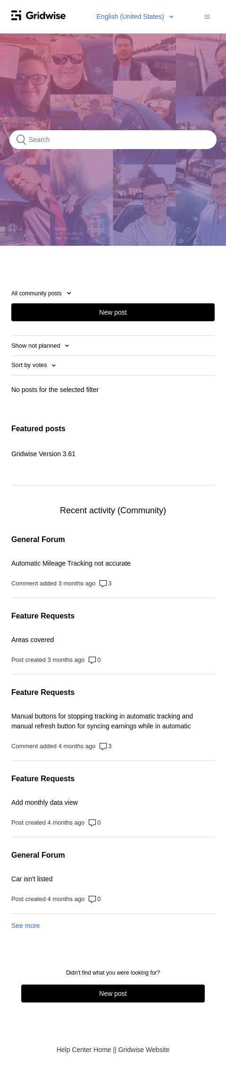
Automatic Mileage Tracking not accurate (71, 563)
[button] (207, 16)
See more (25, 925)
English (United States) (131, 16)
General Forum (38, 539)
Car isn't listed (31, 879)
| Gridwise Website (142, 1049)
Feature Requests (43, 616)
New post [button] (112, 312)
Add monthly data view (44, 802)
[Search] (113, 139)
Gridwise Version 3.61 (43, 454)
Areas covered (32, 639)
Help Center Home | (86, 1049)
